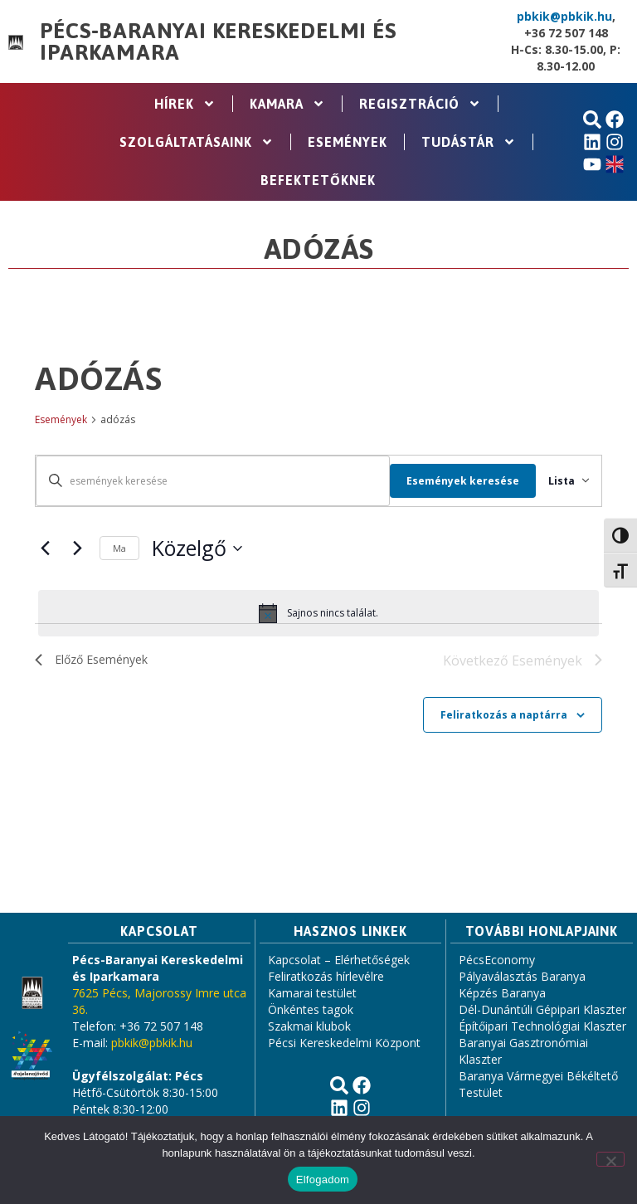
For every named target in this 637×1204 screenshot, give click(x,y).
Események (347, 141)
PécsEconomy (497, 961)
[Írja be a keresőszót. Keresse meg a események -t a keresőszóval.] (205, 481)
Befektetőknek (318, 180)
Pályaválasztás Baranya (522, 978)
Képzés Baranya (502, 994)
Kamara (287, 104)
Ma (119, 548)
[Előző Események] (45, 548)
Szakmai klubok (309, 1028)
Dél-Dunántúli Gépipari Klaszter (542, 1011)
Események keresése (447, 481)
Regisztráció (420, 104)
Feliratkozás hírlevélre (326, 978)
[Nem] (610, 1159)
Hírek (185, 104)
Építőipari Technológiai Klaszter (542, 1028)
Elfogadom (322, 1179)
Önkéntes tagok (310, 1011)
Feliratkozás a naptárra (503, 716)
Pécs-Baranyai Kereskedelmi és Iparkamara (218, 41)
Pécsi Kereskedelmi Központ (344, 1044)
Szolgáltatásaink (196, 142)
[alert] (318, 613)
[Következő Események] (77, 548)
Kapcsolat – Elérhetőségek (339, 961)
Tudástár (468, 142)
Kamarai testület (312, 994)
